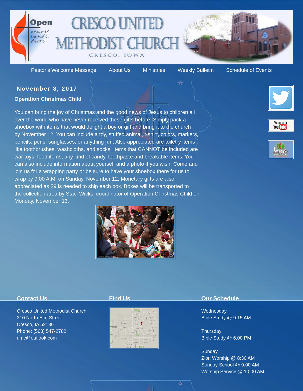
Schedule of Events (249, 70)
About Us (120, 70)
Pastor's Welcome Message (63, 70)
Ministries (154, 70)
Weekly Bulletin (196, 70)
